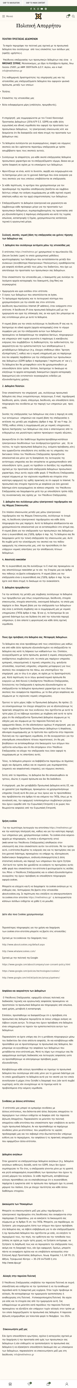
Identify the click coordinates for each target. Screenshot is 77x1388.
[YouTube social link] (42, 9)
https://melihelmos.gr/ (61, 827)
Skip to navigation (11, 3)
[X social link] (34, 9)
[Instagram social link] (38, 9)
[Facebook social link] (31, 9)
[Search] (73, 16)
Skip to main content (35, 3)
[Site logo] (38, 16)
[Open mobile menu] (7, 16)
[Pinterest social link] (46, 9)
